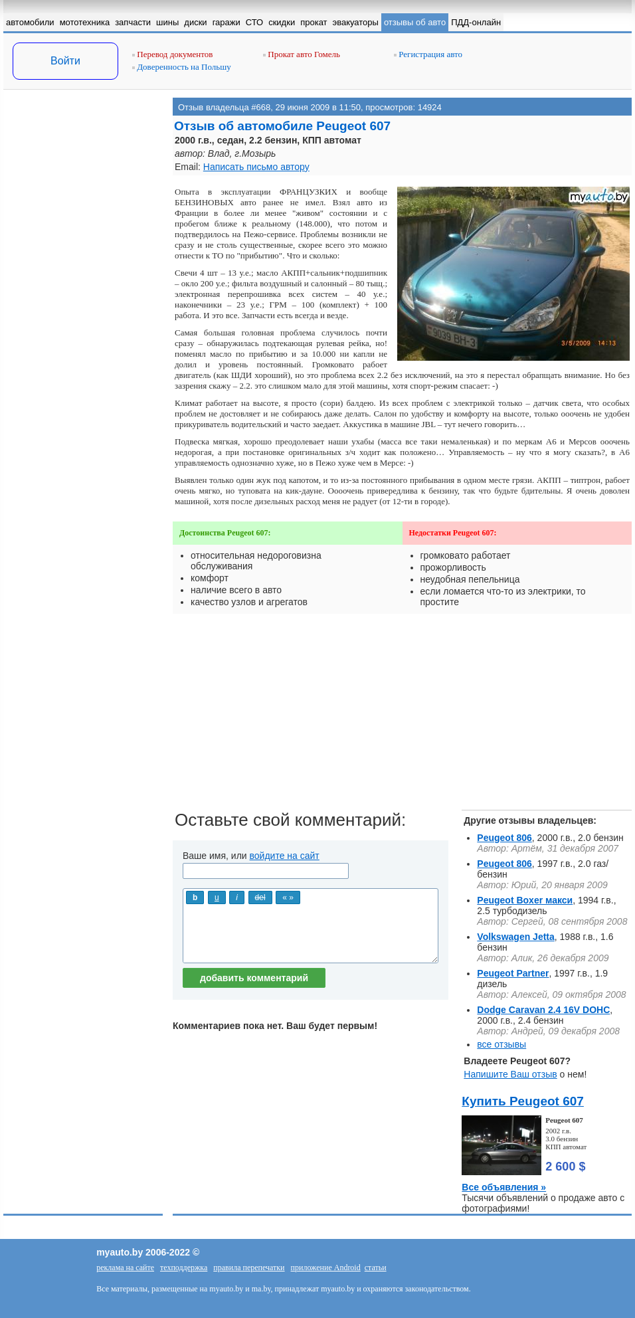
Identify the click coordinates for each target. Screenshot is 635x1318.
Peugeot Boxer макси (525, 900)
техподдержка (183, 1267)
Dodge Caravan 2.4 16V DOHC (543, 1009)
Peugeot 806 (504, 837)
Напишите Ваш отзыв (510, 1074)
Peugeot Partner (513, 973)
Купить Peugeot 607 (523, 1101)
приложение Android (326, 1267)
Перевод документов (172, 54)
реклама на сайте (125, 1267)
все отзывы (501, 1044)
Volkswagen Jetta (515, 936)
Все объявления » (504, 1187)
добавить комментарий (254, 978)
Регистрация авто (428, 54)
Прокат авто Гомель (301, 54)
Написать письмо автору (256, 166)
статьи (376, 1267)
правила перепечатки (248, 1267)
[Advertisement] (83, 230)
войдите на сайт (284, 855)
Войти (65, 60)
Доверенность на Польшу (181, 67)
